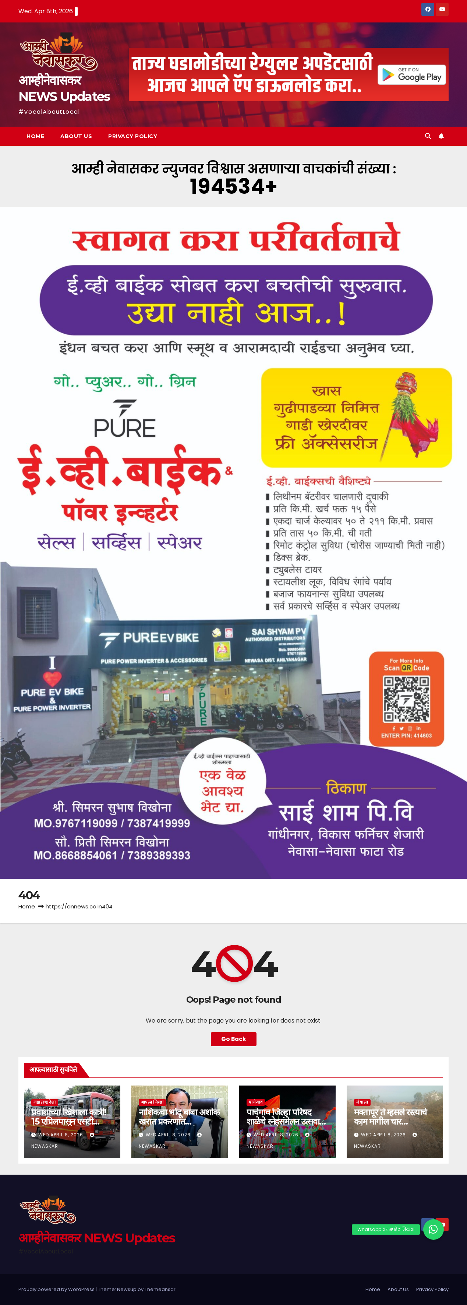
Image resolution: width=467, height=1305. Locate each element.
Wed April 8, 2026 (61, 1135)
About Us (76, 136)
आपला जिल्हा (152, 1102)
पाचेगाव (256, 1102)
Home (35, 136)
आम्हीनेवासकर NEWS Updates (96, 1238)
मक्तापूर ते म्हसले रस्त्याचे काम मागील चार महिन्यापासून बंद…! (390, 1121)
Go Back (234, 1039)
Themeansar (160, 1289)
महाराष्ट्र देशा (44, 1102)
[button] (428, 136)
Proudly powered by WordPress (57, 1289)
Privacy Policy (132, 136)
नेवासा (362, 1102)
